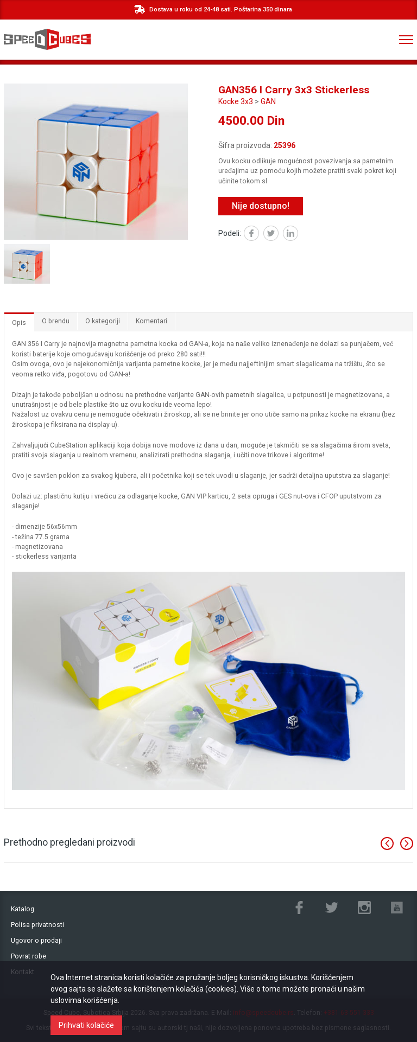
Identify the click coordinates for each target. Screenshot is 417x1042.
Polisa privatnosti (37, 925)
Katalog (22, 909)
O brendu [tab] (56, 321)
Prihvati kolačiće (86, 1025)
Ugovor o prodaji (36, 940)
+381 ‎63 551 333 (362, 39)
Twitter (278, 234)
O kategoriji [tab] (102, 321)
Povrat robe (28, 956)
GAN (268, 101)
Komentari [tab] (151, 321)
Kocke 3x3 (235, 101)
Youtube (397, 907)
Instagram (364, 907)
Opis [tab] (19, 323)
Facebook (258, 234)
